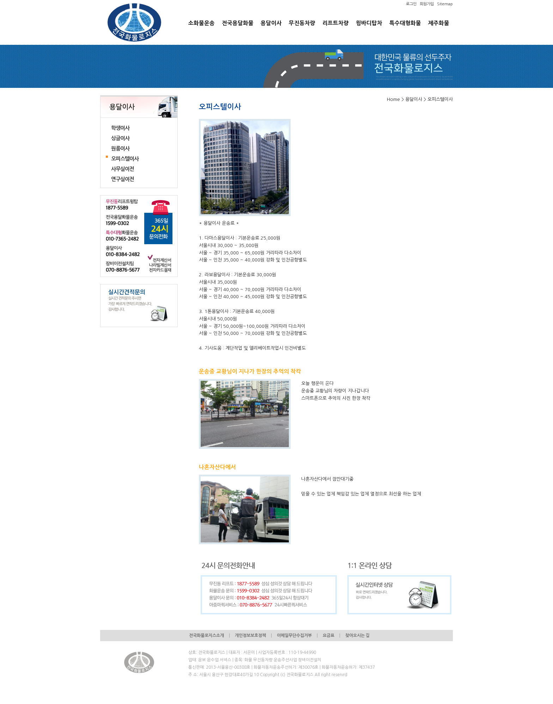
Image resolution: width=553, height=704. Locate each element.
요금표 (328, 635)
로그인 (411, 4)
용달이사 (271, 23)
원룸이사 (120, 148)
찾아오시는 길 (357, 635)
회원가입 (427, 4)
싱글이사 (120, 138)
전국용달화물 (238, 23)
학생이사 (120, 128)
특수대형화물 (405, 23)
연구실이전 (122, 179)
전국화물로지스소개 (206, 635)
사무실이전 (122, 169)
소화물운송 (201, 23)
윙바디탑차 (369, 23)
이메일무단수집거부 (294, 635)
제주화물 (438, 23)
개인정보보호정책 (250, 635)
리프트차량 (335, 23)
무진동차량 (302, 23)
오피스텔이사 (125, 158)
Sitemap (445, 4)
